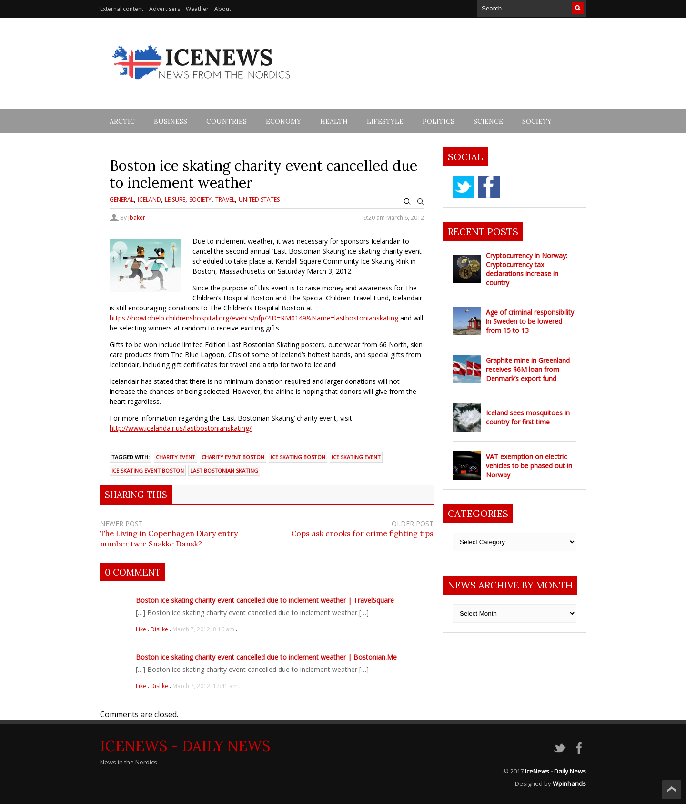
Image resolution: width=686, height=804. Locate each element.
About (222, 9)
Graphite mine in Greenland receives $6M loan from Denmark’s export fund (528, 369)
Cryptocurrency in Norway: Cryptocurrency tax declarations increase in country (526, 269)
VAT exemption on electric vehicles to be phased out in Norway (529, 465)
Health (334, 121)
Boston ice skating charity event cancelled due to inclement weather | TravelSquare (265, 600)
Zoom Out (407, 201)
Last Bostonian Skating (224, 470)
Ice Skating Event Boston (147, 470)
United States (259, 200)
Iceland (149, 200)
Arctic (122, 121)
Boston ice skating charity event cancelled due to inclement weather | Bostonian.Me (266, 656)
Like (142, 629)
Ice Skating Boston (298, 457)
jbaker (136, 218)
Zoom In (420, 201)
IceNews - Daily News (185, 746)
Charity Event (175, 457)
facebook (489, 187)
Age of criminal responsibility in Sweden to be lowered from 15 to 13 (530, 321)
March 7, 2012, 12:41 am (205, 686)
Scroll (671, 789)
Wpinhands (569, 783)
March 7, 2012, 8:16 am (203, 629)
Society (537, 121)
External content (121, 9)
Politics (438, 121)
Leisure (175, 200)
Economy (283, 121)
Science (488, 121)
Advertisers (164, 9)
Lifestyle (385, 121)
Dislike (160, 629)
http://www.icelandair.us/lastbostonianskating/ (181, 428)
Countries (226, 121)
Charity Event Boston (233, 457)
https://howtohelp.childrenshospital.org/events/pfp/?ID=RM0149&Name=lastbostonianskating (254, 317)
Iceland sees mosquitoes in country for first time (528, 417)
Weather (197, 9)
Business (170, 121)
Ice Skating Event (356, 457)
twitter (463, 187)
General (122, 200)
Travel (225, 200)
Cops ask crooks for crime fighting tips (362, 533)
